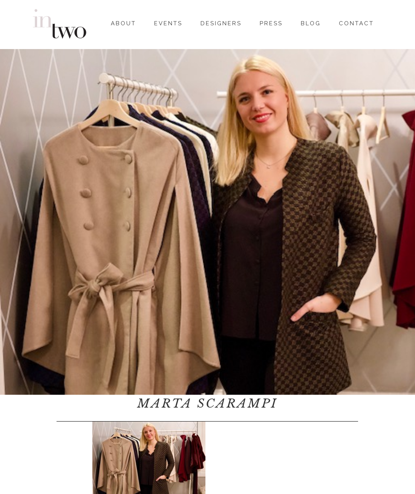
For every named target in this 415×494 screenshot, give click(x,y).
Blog (311, 22)
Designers (221, 22)
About (123, 22)
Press (271, 22)
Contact (356, 22)
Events (168, 22)
